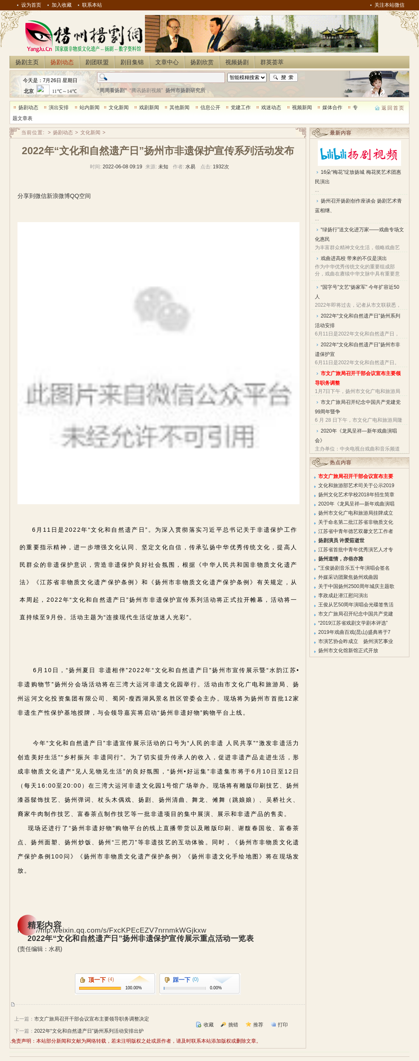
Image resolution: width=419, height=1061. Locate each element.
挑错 (233, 1025)
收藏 (209, 1025)
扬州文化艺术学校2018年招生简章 (356, 495)
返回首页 (393, 108)
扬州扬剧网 (82, 36)
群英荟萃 (272, 62)
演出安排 (59, 107)
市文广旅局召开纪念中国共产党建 (355, 614)
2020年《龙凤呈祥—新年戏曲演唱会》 (356, 435)
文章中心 (167, 62)
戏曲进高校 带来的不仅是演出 (354, 258)
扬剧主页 (27, 62)
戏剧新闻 (149, 107)
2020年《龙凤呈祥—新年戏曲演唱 (356, 504)
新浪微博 (58, 196)
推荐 (258, 1025)
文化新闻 (119, 107)
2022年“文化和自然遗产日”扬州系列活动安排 (357, 320)
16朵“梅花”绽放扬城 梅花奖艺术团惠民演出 (358, 177)
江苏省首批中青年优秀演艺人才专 (355, 550)
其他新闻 (180, 107)
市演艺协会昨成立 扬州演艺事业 (355, 641)
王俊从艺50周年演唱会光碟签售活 (356, 605)
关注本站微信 (389, 5)
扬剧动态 (62, 62)
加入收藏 (62, 5)
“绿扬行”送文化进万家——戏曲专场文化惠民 (359, 234)
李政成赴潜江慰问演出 (343, 595)
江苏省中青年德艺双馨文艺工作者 (355, 531)
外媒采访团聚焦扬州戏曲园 (348, 577)
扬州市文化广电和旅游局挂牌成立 (355, 513)
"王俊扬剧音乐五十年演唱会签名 (354, 568)
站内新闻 (90, 107)
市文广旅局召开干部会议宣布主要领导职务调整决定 (91, 1019)
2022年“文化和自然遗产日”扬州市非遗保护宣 (357, 349)
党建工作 (241, 107)
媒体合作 (332, 107)
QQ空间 (80, 196)
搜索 (283, 77)
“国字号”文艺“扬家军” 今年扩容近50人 (357, 292)
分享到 (26, 196)
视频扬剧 (237, 62)
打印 (283, 1025)
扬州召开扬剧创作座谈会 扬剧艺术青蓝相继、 (358, 205)
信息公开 (210, 107)
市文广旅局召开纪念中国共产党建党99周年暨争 (358, 407)
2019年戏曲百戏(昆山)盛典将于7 (354, 632)
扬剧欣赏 (202, 62)
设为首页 (31, 5)
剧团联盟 (97, 62)
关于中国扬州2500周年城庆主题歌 (356, 586)
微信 (41, 196)
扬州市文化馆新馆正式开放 (348, 650)
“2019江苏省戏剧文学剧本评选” (353, 623)
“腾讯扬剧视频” (146, 90)
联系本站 (92, 5)
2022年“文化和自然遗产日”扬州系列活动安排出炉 (89, 1031)
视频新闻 (302, 107)
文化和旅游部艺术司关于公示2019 (356, 485)
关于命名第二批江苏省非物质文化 (355, 522)
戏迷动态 (271, 107)
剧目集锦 (132, 62)
